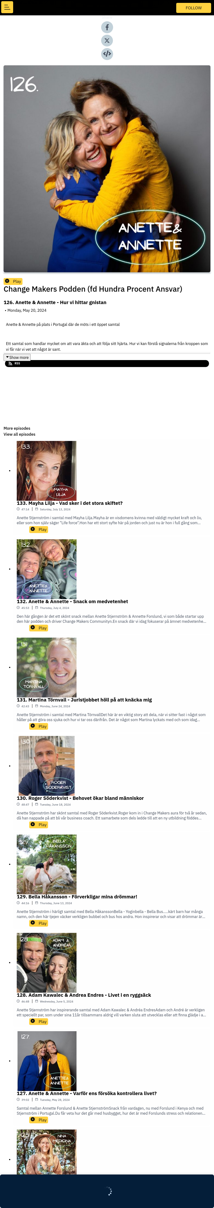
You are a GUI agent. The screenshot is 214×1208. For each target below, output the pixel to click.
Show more (17, 357)
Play (13, 281)
